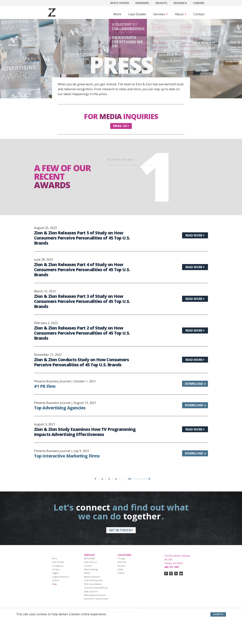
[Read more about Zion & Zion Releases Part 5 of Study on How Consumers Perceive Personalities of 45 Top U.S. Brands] (195, 235)
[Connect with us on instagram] (171, 573)
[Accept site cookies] (218, 614)
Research (180, 3)
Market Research (92, 576)
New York (122, 562)
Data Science (90, 562)
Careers (198, 3)
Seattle (121, 573)
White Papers (119, 3)
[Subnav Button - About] (180, 14)
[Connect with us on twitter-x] (176, 573)
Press (54, 584)
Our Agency (57, 566)
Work (117, 14)
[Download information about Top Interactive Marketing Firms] (195, 453)
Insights (161, 3)
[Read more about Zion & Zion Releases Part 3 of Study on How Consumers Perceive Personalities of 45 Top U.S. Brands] (195, 299)
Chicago (121, 558)
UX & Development (93, 580)
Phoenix (122, 566)
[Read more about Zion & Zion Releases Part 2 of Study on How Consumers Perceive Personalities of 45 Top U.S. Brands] (195, 330)
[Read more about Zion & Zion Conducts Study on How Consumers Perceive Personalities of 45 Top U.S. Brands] (195, 360)
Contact (198, 14)
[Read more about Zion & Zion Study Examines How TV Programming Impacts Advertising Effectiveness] (195, 429)
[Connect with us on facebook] (166, 573)
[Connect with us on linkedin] (181, 573)
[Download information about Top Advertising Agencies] (195, 405)
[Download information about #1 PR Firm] (195, 384)
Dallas (120, 569)
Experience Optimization (96, 598)
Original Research (60, 576)
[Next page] (141, 479)
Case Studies (137, 14)
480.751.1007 (171, 567)
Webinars (142, 3)
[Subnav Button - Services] (160, 14)
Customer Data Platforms (96, 587)
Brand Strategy (91, 569)
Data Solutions (91, 591)
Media (87, 573)
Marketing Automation (95, 595)
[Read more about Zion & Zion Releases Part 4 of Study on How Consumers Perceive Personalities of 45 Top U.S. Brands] (195, 267)
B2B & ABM (89, 558)
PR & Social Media (93, 584)
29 (129, 479)
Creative (88, 566)
